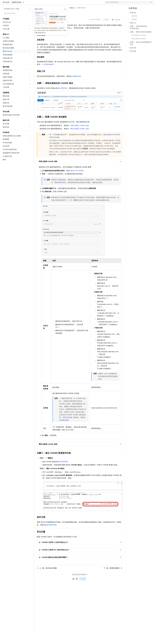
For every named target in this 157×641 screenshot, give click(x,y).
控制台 (137, 3)
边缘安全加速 (16, 9)
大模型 (23, 4)
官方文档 (6, 9)
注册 (142, 3)
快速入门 (72, 15)
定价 (49, 4)
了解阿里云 (75, 4)
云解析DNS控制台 (77, 178)
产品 (29, 4)
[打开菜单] (3, 3)
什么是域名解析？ (48, 71)
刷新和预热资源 (51, 532)
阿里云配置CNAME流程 (79, 133)
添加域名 (62, 190)
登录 (150, 3)
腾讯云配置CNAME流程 (79, 136)
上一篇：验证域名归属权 (47, 575)
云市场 (55, 4)
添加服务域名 (76, 83)
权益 (43, 4)
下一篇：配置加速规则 (112, 575)
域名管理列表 (62, 95)
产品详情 (106, 27)
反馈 (82, 586)
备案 (131, 3)
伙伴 (61, 4)
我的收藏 (117, 27)
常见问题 (56, 144)
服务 (67, 4)
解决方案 (36, 4)
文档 (126, 3)
